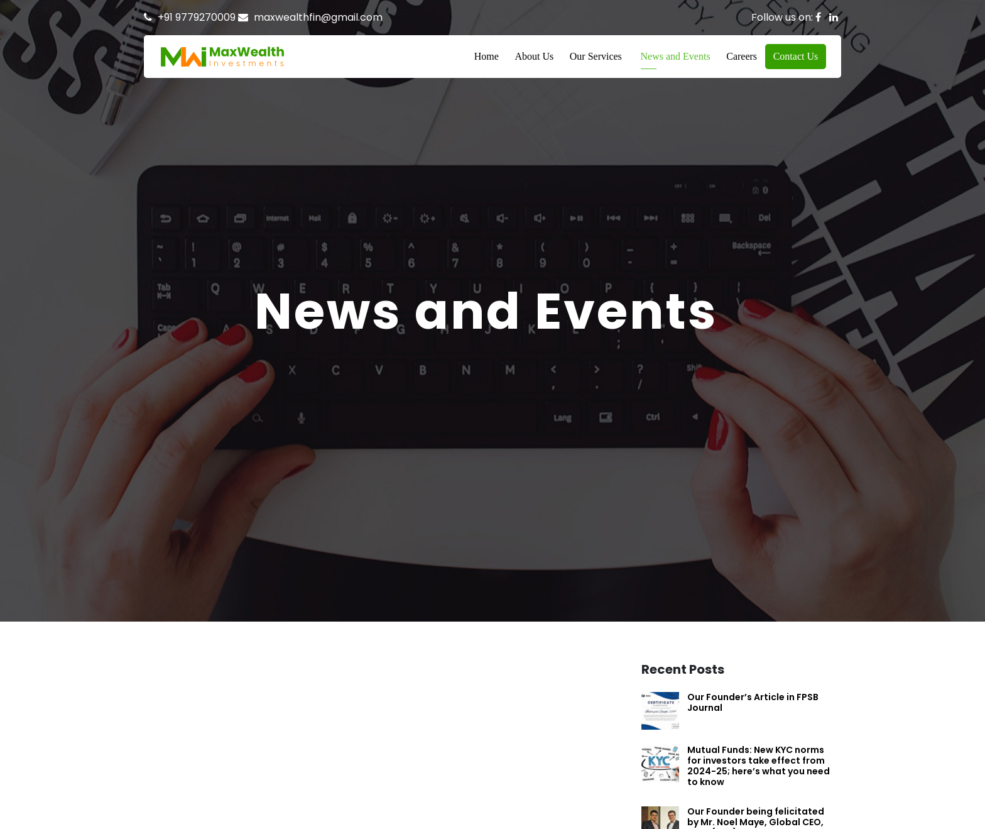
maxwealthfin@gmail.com (318, 17)
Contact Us (796, 56)
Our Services (596, 56)
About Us (533, 56)
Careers (741, 56)
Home (486, 56)
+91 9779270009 (197, 17)
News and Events (675, 56)
